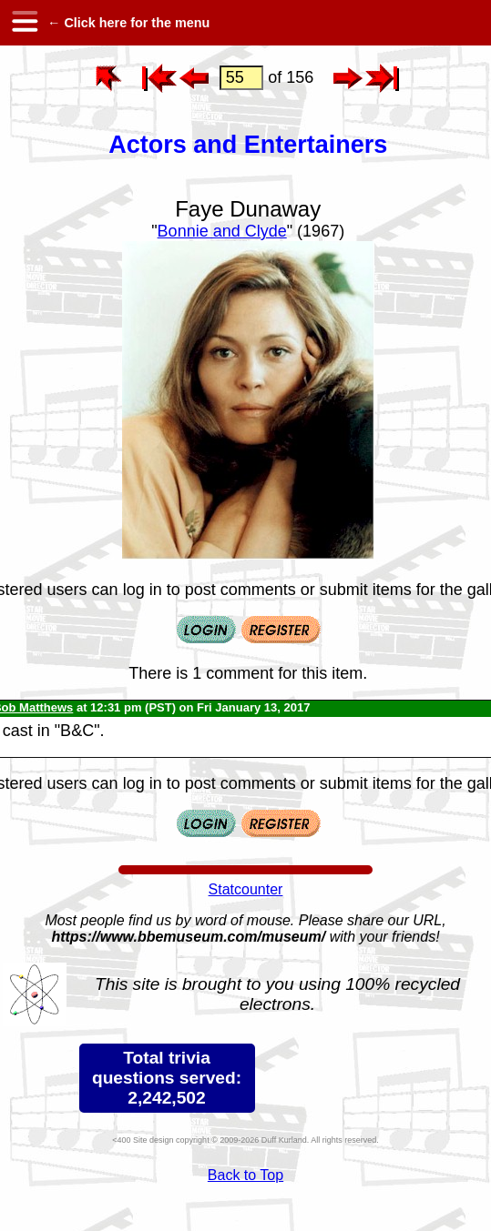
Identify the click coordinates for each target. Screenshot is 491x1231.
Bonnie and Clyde (222, 231)
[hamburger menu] (23, 23)
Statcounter (246, 889)
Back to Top (245, 1175)
